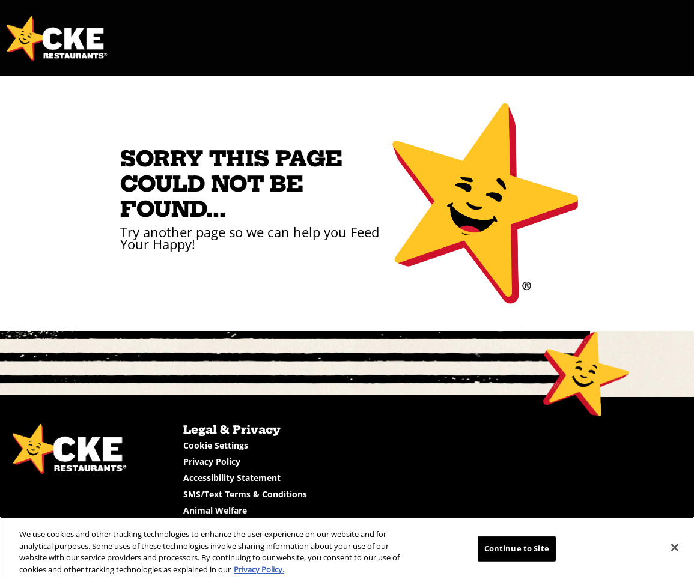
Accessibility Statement (232, 478)
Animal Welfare (215, 510)
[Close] (675, 551)
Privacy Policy (211, 461)
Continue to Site (516, 552)
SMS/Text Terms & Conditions (245, 494)
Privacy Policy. (259, 573)
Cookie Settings (215, 445)
